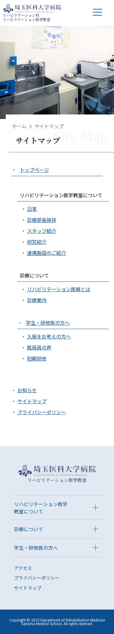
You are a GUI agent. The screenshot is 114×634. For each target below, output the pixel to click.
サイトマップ (49, 126)
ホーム (19, 126)
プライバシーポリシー (37, 577)
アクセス (23, 568)
